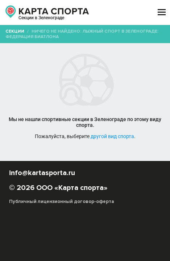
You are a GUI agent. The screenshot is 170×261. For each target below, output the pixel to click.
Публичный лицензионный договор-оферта (61, 201)
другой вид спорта (112, 136)
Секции (14, 31)
